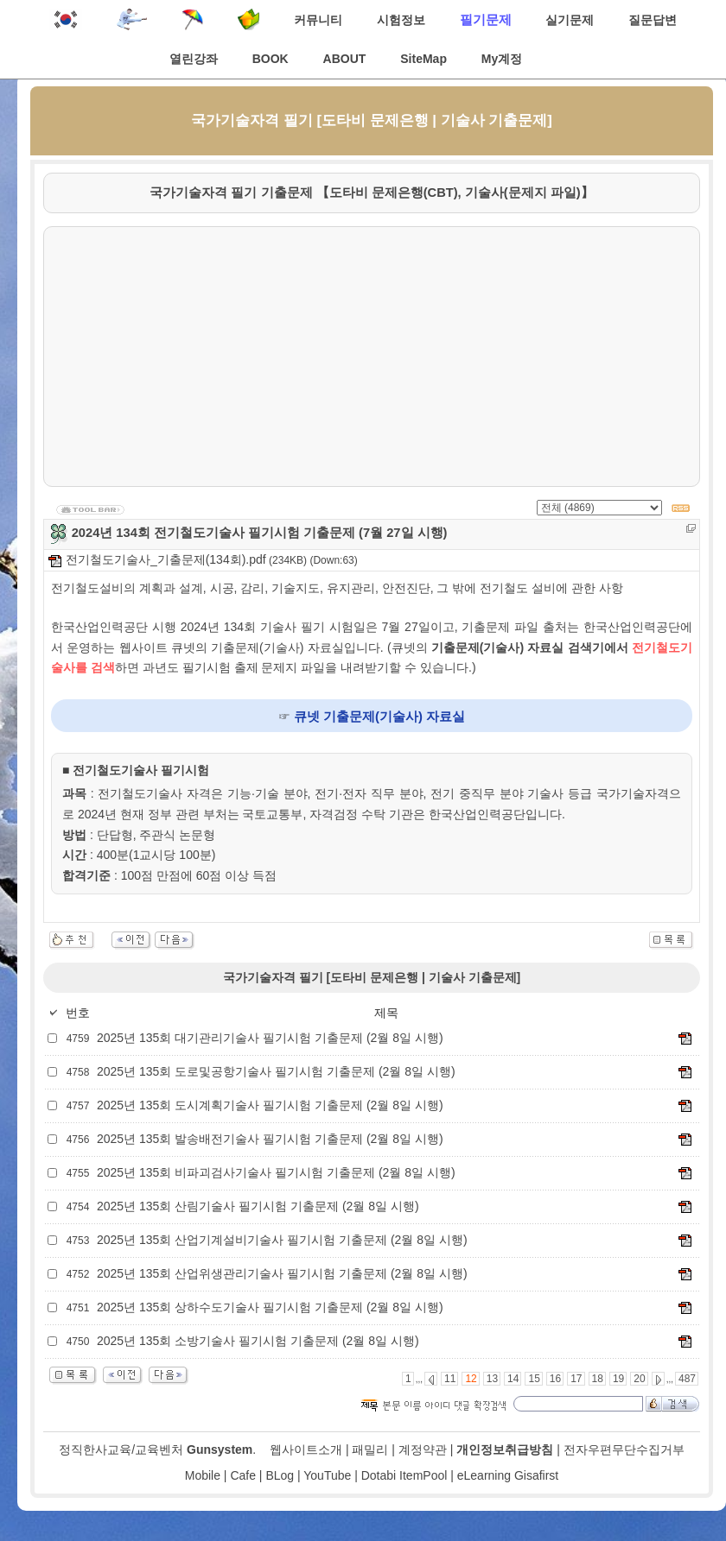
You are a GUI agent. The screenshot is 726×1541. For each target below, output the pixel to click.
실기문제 (569, 20)
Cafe (243, 1475)
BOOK (270, 59)
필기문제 (486, 19)
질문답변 (652, 20)
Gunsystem (219, 1449)
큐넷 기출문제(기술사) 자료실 (379, 716)
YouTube (327, 1475)
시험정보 (401, 20)
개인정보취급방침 (504, 1449)
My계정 (501, 59)
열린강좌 (193, 59)
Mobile (202, 1475)
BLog (279, 1475)
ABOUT (344, 59)
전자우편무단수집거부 (624, 1449)
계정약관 (422, 1449)
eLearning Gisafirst (508, 1475)
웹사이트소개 (306, 1449)
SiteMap (423, 59)
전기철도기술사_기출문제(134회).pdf (157, 559)
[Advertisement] (372, 356)
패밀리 (370, 1449)
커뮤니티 (318, 20)
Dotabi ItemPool (404, 1475)
